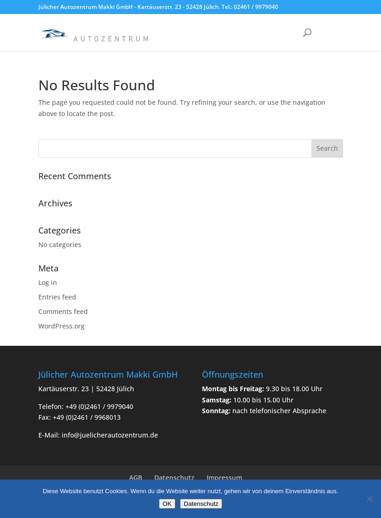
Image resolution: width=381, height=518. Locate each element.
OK (167, 503)
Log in (47, 282)
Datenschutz (174, 477)
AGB (135, 477)
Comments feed (63, 311)
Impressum (224, 477)
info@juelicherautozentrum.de (110, 434)
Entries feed (57, 296)
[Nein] (369, 498)
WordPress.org (61, 325)
